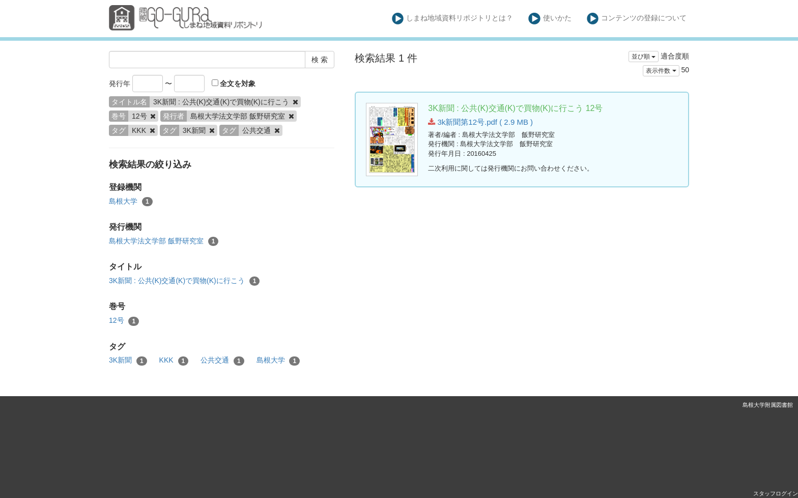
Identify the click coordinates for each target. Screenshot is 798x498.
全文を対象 (234, 83)
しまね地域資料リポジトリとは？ (453, 18)
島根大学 (131, 201)
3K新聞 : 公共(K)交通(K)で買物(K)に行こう (184, 281)
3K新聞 (128, 360)
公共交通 (222, 360)
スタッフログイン (775, 493)
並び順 (644, 56)
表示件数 (661, 70)
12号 (124, 320)
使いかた (550, 18)
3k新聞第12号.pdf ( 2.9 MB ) (480, 122)
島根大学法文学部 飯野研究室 (163, 241)
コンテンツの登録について (637, 18)
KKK (174, 360)
